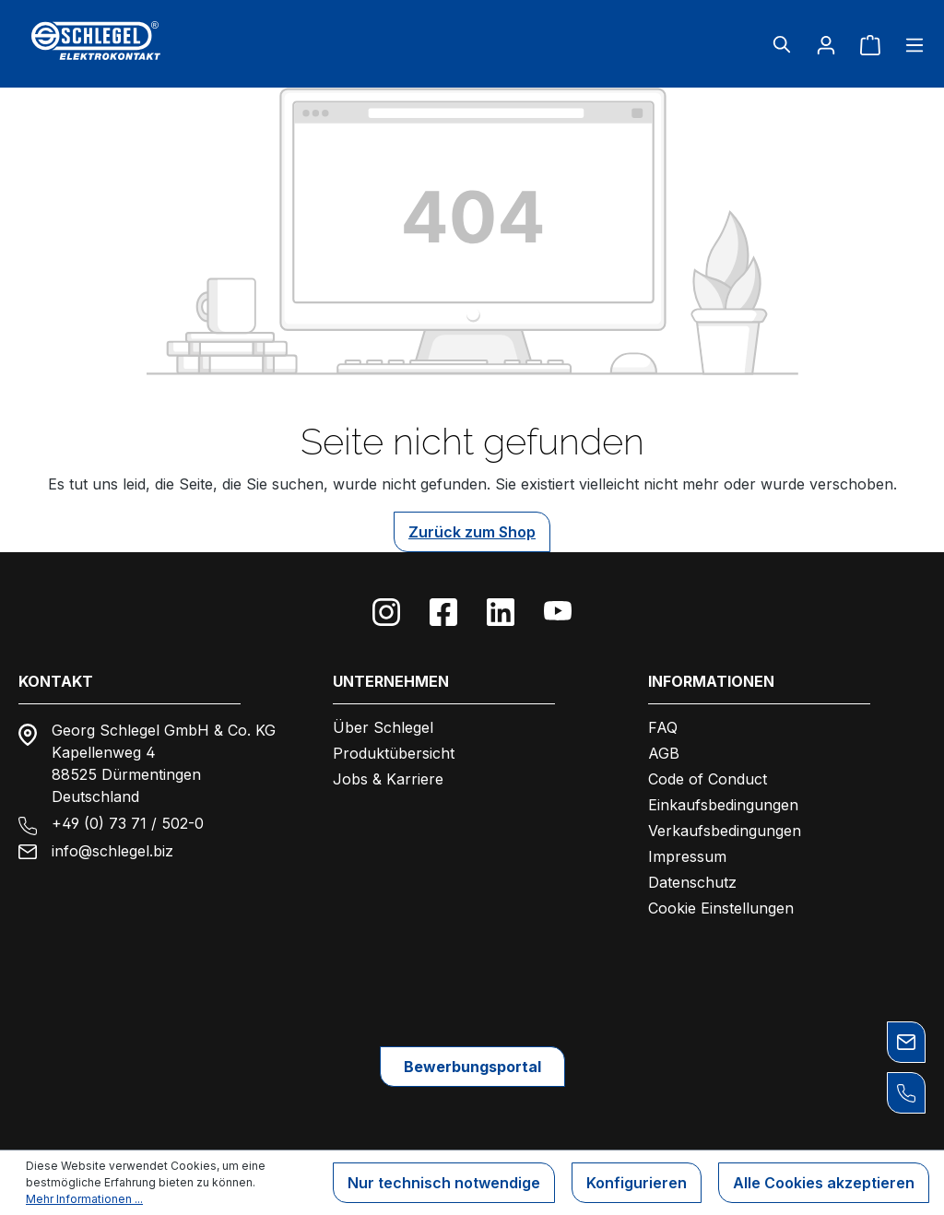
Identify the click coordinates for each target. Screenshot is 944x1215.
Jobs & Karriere (388, 779)
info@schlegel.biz (112, 851)
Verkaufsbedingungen (724, 830)
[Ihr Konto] (826, 44)
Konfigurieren (636, 1183)
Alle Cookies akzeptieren (823, 1183)
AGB (663, 753)
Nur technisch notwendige (444, 1183)
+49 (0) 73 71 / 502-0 (128, 823)
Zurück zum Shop (472, 532)
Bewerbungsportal (472, 1066)
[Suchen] (782, 44)
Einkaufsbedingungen (723, 805)
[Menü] (909, 44)
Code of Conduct (707, 779)
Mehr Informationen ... (84, 1199)
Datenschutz (692, 882)
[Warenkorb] (870, 44)
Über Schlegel (383, 727)
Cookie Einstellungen (721, 908)
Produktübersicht (393, 753)
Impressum (687, 856)
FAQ (663, 727)
